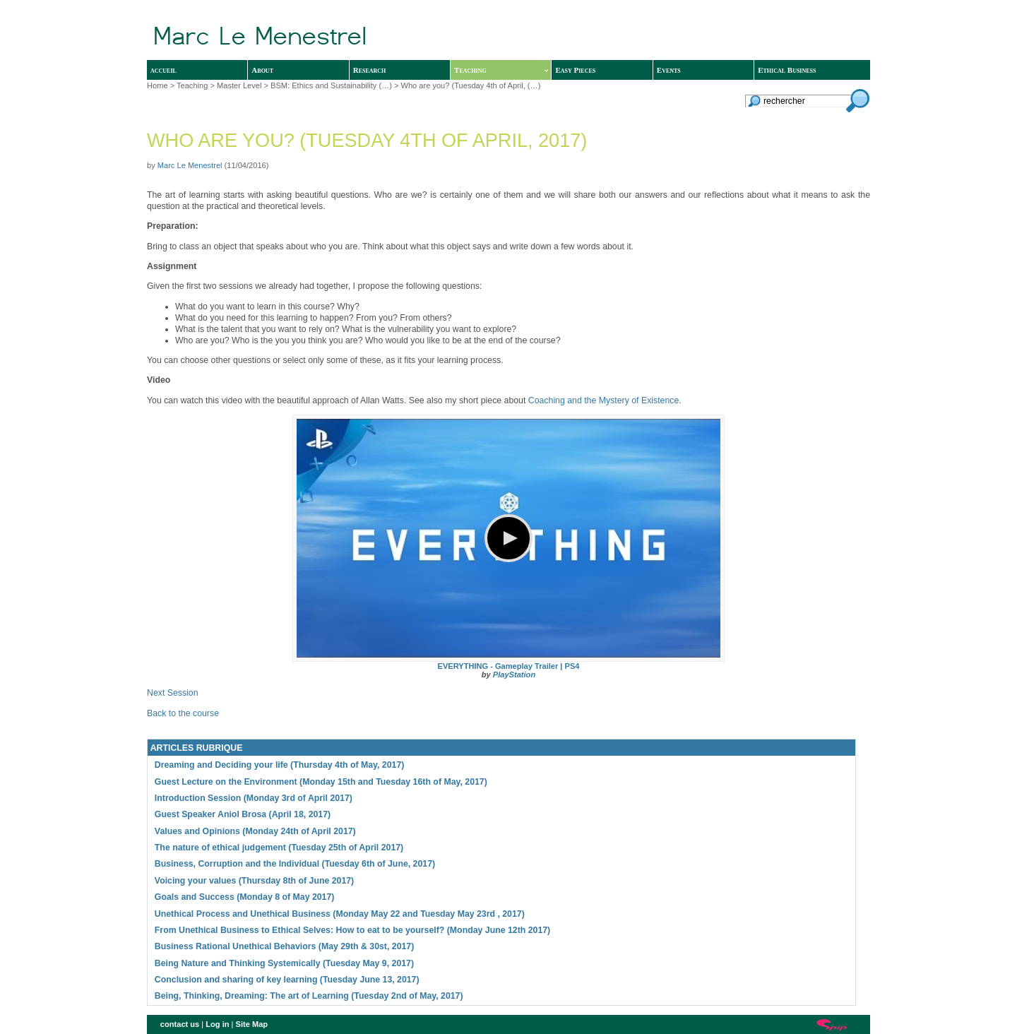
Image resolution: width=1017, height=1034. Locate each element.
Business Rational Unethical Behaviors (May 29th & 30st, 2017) (284, 946)
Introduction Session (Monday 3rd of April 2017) (253, 798)
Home (157, 85)
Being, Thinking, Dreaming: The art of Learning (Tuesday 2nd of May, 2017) (309, 996)
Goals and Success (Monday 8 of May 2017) (245, 897)
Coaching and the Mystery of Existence (603, 400)
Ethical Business (787, 70)
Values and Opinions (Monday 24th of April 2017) (255, 831)
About (262, 70)
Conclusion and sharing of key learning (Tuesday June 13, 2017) (287, 980)
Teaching (501, 70)
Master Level (239, 85)
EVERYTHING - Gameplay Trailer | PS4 (509, 666)
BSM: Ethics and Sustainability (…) (331, 85)
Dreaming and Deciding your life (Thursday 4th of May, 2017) (280, 765)
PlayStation (514, 674)
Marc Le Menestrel (189, 165)
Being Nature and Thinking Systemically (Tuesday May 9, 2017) (284, 963)
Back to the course (183, 713)
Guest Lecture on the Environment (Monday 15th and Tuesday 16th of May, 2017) (321, 782)
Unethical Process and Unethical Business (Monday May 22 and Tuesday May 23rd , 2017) (340, 914)
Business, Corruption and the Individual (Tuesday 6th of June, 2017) (295, 864)
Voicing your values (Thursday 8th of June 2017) (254, 881)
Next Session (172, 693)
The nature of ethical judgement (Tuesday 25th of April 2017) (279, 847)
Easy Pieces (575, 70)
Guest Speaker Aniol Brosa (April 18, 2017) (243, 814)
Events (669, 70)
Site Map (252, 1024)
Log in (217, 1024)
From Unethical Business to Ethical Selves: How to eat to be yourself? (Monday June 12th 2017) (352, 930)
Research (369, 70)
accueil (163, 70)
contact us (179, 1024)
